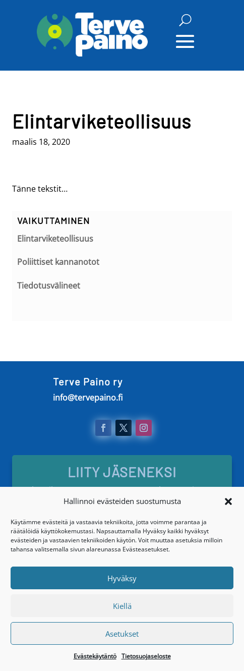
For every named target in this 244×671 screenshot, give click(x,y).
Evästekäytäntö (95, 660)
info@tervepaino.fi (88, 397)
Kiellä (122, 610)
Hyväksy (122, 583)
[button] (228, 505)
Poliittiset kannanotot (58, 261)
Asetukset (122, 638)
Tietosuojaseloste (146, 660)
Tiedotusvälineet (48, 285)
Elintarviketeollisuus (55, 238)
